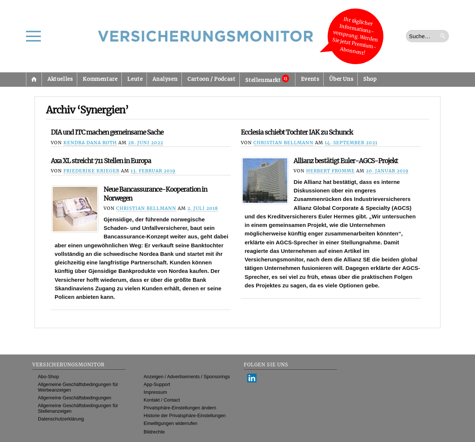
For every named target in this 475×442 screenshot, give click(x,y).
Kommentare (100, 79)
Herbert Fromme (330, 171)
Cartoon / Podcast (211, 79)
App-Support (157, 384)
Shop (369, 79)
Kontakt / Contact (162, 400)
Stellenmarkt (267, 79)
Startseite (33, 79)
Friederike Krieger (91, 171)
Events (310, 79)
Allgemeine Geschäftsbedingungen (74, 397)
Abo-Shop (48, 376)
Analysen (165, 79)
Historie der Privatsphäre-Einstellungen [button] (185, 415)
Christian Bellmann (283, 142)
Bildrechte (154, 432)
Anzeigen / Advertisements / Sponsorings (187, 376)
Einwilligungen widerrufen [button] (170, 423)
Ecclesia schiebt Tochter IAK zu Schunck (297, 132)
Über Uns (341, 79)
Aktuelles (60, 79)
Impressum (155, 392)
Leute (134, 79)
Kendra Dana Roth (90, 142)
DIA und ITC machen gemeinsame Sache (107, 132)
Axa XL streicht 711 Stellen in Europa (101, 161)
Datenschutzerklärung (61, 419)
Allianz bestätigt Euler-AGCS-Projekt (346, 161)
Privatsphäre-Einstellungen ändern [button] (180, 407)
